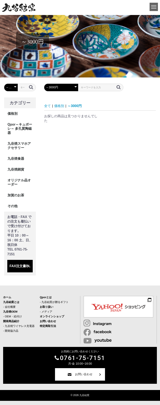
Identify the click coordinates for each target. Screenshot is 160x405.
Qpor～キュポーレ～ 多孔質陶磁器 (20, 129)
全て (47, 106)
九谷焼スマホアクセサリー (19, 146)
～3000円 (75, 106)
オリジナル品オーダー (19, 182)
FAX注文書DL (20, 266)
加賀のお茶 (16, 195)
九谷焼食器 (16, 158)
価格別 (13, 113)
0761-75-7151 (82, 358)
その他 (13, 206)
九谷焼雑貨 (16, 169)
